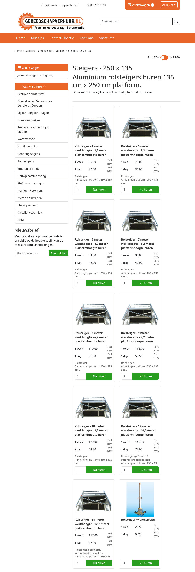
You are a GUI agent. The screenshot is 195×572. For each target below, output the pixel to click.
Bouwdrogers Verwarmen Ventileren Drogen (30, 109)
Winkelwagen (29, 67)
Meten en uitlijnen (30, 210)
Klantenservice (153, 533)
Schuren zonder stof (31, 98)
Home (20, 37)
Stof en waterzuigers (31, 196)
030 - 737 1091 (30, 543)
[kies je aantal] (65, 188)
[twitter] (22, 5)
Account (167, 5)
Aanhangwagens (29, 166)
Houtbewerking (28, 159)
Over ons (87, 37)
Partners (68, 533)
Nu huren (81, 188)
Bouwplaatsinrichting (32, 188)
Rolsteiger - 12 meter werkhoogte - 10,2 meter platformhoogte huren (118, 334)
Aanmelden (43, 270)
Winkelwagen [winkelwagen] (141, 5)
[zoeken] (176, 21)
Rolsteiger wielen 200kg (76, 424)
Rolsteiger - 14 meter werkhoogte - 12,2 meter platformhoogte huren (160, 334)
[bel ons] (94, 5)
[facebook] (16, 5)
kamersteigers (74, 491)
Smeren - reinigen (29, 181)
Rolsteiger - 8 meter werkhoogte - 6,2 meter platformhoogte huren (118, 240)
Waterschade (26, 151)
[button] (48, 109)
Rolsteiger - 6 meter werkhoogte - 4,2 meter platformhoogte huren (161, 149)
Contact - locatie (61, 37)
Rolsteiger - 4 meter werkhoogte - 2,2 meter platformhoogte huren (76, 149)
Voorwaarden (112, 537)
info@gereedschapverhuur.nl (39, 549)
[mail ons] (57, 5)
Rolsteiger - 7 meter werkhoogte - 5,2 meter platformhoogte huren (76, 240)
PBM (21, 232)
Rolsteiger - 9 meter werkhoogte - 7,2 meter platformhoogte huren (161, 240)
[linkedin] (28, 5)
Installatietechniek (30, 225)
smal (60, 491)
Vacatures (106, 37)
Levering (109, 533)
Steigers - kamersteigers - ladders (45, 50)
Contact (149, 542)
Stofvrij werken (28, 217)
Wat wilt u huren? (32, 91)
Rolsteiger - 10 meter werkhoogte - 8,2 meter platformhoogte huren (76, 332)
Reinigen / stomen (30, 203)
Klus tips (37, 37)
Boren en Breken (29, 128)
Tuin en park (26, 174)
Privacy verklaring (156, 537)
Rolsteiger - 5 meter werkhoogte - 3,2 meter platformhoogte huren (118, 149)
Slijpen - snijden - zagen (33, 121)
